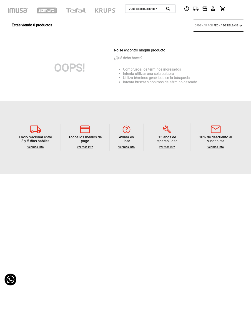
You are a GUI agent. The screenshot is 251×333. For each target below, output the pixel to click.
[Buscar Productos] (169, 9)
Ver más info (35, 147)
